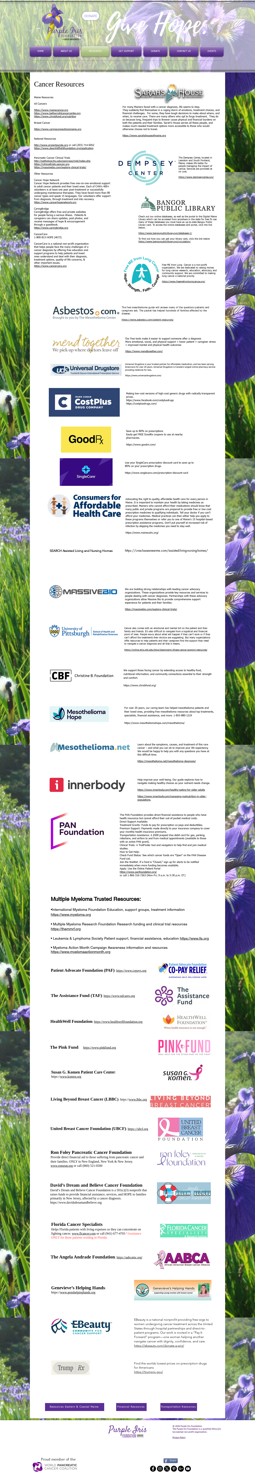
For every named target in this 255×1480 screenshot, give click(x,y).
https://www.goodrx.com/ (141, 444)
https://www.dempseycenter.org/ (196, 177)
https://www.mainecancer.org (51, 110)
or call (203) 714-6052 (81, 145)
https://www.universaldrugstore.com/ (143, 375)
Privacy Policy (179, 1437)
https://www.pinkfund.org (99, 1047)
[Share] (171, 1460)
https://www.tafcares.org (119, 996)
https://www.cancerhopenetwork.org (55, 202)
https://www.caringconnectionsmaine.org (57, 129)
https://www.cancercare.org (50, 266)
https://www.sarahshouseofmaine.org (144, 135)
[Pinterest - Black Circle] (174, 1469)
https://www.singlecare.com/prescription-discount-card (156, 473)
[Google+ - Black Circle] (181, 1469)
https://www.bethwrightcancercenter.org (57, 113)
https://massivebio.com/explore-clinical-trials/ (60, 167)
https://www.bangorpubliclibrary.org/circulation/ (164, 242)
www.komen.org (70, 1076)
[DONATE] (90, 16)
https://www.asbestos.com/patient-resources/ (148, 320)
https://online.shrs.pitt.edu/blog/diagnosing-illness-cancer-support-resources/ (165, 650)
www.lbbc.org (138, 1099)
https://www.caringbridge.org (51, 228)
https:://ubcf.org (138, 1129)
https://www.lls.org (194, 938)
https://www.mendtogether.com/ (144, 351)
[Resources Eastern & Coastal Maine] (74, 1407)
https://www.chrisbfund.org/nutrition (55, 116)
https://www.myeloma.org (71, 914)
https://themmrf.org (66, 929)
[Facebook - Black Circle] (153, 1469)
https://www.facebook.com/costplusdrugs (150, 400)
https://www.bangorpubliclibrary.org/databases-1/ (165, 233)
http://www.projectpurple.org (51, 145)
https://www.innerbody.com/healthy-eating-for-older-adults (171, 790)
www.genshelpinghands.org (77, 1292)
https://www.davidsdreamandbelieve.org (76, 1202)
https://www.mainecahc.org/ (142, 533)
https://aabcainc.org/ (129, 1257)
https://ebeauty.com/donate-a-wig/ (159, 1346)
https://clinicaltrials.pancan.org (51, 164)
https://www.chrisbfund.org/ (140, 685)
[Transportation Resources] (178, 1407)
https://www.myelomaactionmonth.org (80, 952)
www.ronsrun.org (62, 1165)
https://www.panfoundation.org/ (138, 872)
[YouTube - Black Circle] (188, 1469)
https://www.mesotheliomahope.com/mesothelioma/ (154, 723)
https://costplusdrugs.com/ (141, 404)
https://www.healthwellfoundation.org (118, 1021)
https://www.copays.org (131, 970)
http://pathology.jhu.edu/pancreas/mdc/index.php (62, 161)
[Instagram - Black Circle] (160, 1469)
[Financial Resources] (131, 1407)
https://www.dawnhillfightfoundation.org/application (63, 148)
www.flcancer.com (84, 1233)
